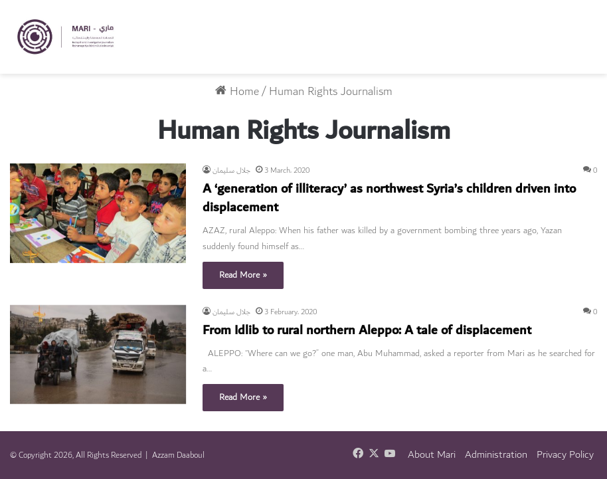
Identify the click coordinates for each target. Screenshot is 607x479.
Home (237, 92)
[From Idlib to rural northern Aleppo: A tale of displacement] (98, 355)
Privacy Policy (565, 455)
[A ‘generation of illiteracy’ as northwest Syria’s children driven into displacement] (98, 213)
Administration (496, 455)
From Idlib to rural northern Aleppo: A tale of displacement (367, 330)
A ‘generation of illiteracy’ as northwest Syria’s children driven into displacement (389, 198)
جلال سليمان (231, 170)
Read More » (243, 275)
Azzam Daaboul (178, 455)
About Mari (432, 455)
